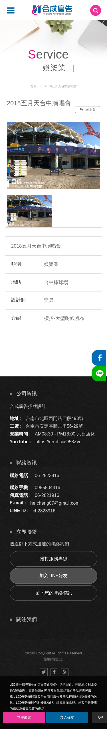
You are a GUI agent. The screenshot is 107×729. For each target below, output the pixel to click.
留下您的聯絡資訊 (53, 592)
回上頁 (88, 110)
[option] (53, 155)
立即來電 (24, 718)
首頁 (33, 86)
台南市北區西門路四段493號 (55, 418)
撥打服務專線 (53, 558)
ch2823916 (44, 510)
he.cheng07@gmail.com (55, 502)
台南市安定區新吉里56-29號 (54, 426)
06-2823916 (47, 475)
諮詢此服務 (68, 344)
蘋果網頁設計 (53, 659)
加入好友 (67, 718)
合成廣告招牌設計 (28, 406)
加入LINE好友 (53, 575)
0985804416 (47, 487)
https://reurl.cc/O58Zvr (57, 441)
